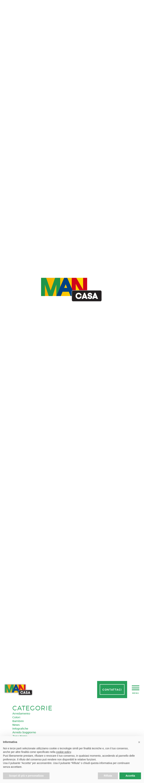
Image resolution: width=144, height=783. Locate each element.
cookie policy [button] (63, 751)
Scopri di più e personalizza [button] (26, 775)
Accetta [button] (130, 775)
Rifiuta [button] (108, 775)
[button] (139, 742)
